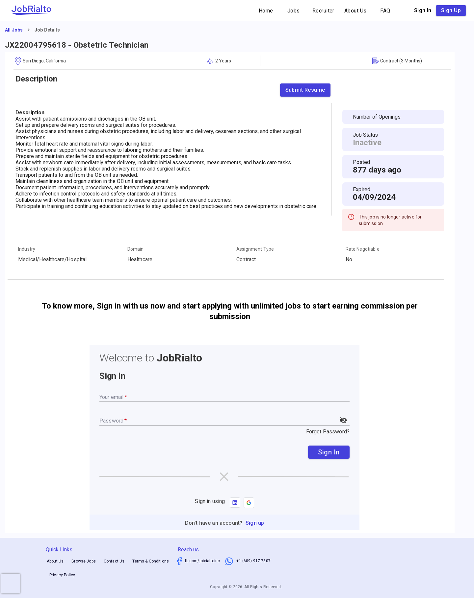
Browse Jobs (83, 561)
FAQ (385, 11)
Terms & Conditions (150, 561)
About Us (355, 11)
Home (265, 11)
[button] (249, 502)
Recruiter (323, 11)
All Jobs (14, 30)
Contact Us (114, 561)
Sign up (451, 10)
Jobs (293, 11)
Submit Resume (305, 90)
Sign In (329, 452)
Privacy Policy (62, 575)
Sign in (422, 10)
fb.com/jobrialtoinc (202, 561)
